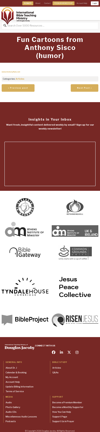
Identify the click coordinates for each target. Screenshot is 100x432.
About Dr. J (11, 367)
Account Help (82, 3)
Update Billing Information (19, 386)
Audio (9, 402)
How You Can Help (61, 412)
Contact (47, 3)
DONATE (28, 3)
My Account (12, 377)
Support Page (59, 416)
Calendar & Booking (16, 372)
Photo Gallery (13, 407)
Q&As (55, 372)
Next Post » (84, 88)
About (37, 3)
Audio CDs (11, 412)
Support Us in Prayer (63, 421)
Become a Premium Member (67, 402)
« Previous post (18, 88)
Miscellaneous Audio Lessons (21, 416)
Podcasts (11, 421)
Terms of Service (15, 391)
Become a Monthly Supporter (67, 407)
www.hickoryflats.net (11, 72)
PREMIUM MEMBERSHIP (63, 3)
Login (95, 3)
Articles (20, 79)
